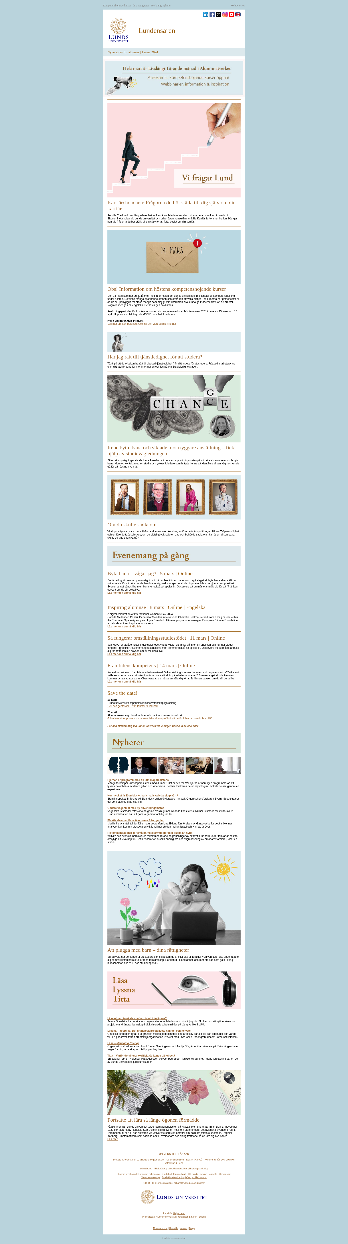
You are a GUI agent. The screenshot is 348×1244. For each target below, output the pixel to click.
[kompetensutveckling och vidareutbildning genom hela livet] (174, 78)
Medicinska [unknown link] (224, 1174)
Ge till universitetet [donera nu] (178, 1168)
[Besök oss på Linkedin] (205, 14)
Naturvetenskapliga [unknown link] (150, 1177)
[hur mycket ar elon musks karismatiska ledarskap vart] (142, 795)
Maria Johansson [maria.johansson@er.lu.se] (180, 1217)
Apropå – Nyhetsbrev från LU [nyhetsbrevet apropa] (209, 1159)
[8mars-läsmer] (124, 626)
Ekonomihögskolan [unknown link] (126, 1174)
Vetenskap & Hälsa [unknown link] (174, 1163)
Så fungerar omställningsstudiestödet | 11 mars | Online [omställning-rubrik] (166, 638)
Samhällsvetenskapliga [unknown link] (173, 1177)
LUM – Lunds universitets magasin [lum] (176, 1159)
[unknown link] (132, 706)
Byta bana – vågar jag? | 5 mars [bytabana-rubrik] (140, 573)
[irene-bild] (174, 408)
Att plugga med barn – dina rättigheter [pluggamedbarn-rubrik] (148, 950)
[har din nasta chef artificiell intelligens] (137, 1018)
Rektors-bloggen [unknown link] (149, 1159)
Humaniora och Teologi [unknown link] (148, 1174)
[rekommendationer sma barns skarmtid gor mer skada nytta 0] (149, 832)
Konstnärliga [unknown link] (178, 1174)
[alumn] (118, 30)
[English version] (238, 14)
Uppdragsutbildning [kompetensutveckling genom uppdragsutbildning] (198, 1168)
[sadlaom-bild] (174, 497)
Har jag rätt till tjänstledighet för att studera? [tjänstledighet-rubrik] (154, 357)
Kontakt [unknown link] (183, 1228)
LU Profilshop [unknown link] (160, 1168)
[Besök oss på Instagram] (225, 14)
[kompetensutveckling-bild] (174, 257)
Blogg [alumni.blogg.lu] (192, 1228)
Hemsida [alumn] (173, 1228)
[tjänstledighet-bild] (174, 342)
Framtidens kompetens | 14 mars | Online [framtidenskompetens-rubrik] (151, 665)
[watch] (141, 1055)
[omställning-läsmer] (124, 654)
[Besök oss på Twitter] (218, 14)
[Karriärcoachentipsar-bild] (174, 150)
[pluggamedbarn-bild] (174, 898)
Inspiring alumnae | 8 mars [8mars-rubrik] (135, 607)
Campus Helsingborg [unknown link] (196, 1177)
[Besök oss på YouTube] (231, 14)
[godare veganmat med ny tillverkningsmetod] (135, 808)
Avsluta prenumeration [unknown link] (174, 1238)
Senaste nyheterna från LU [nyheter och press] (126, 1159)
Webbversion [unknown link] (238, 5)
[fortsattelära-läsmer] (112, 1139)
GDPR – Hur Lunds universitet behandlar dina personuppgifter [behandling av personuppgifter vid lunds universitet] (174, 1183)
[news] (174, 743)
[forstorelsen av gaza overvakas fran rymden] (135, 820)
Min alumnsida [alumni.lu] (160, 1228)
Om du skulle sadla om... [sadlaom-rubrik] (133, 524)
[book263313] (123, 1043)
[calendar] (152, 726)
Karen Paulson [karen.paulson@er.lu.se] (198, 1217)
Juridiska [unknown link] (166, 1174)
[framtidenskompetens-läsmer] (124, 681)
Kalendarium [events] (146, 1168)
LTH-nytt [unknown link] (229, 1159)
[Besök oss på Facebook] (212, 14)
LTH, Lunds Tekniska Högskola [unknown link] (202, 1174)
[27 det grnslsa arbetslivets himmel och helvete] (149, 1030)
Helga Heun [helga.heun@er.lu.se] (179, 1213)
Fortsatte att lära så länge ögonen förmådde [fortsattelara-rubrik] (153, 1120)
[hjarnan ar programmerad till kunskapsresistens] (138, 780)
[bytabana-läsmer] (124, 592)
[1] (159, 718)
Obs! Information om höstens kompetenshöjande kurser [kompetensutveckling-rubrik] (166, 289)
